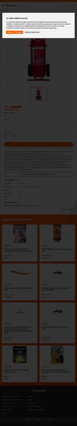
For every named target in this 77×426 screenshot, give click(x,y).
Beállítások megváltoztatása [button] (32, 32)
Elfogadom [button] (10, 32)
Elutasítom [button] (19, 32)
